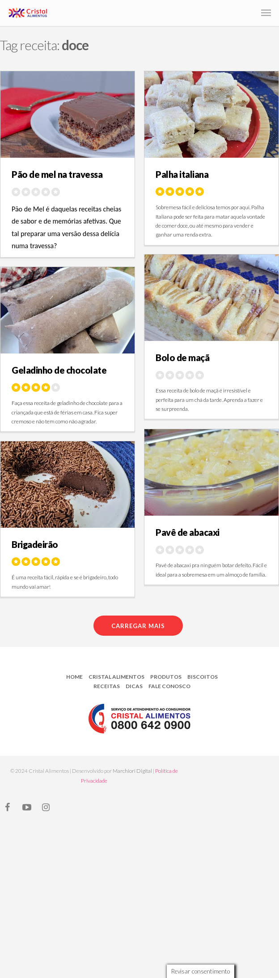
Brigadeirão (35, 544)
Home (74, 676)
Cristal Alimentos (116, 676)
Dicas (134, 686)
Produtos (166, 676)
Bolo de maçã (182, 357)
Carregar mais (138, 625)
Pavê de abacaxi (188, 532)
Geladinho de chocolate (59, 370)
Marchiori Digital (132, 770)
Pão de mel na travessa (57, 174)
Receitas (106, 686)
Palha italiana (182, 174)
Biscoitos (202, 676)
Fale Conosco (169, 686)
